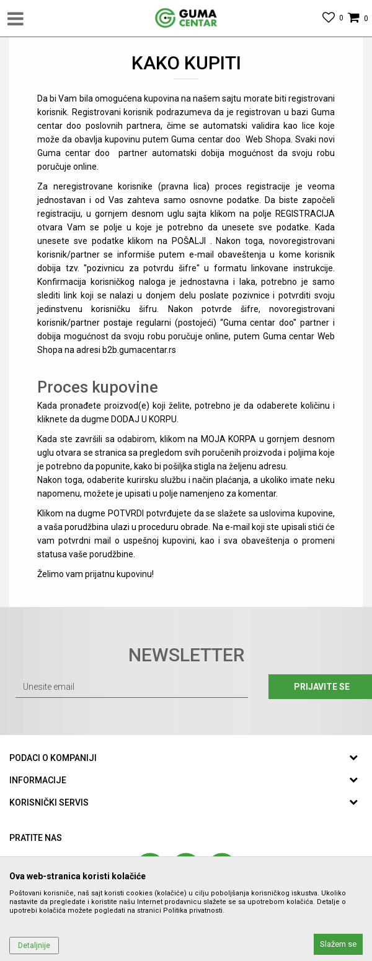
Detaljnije (34, 945)
